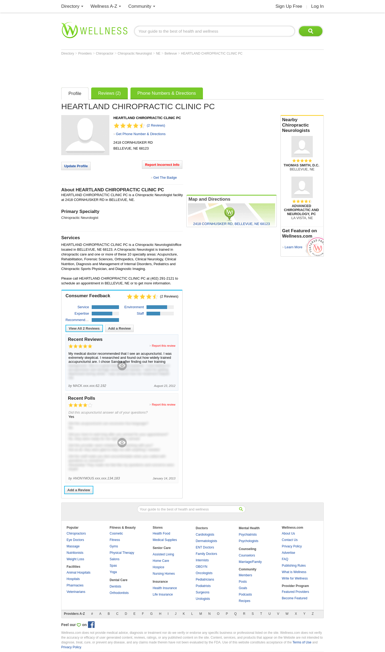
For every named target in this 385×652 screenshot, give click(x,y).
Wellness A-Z (104, 6)
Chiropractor (105, 53)
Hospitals (73, 579)
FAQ (285, 559)
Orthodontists (119, 593)
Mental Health (249, 528)
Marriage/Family (250, 562)
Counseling (247, 549)
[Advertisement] (158, 70)
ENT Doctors (205, 547)
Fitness (115, 540)
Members (245, 575)
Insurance (160, 582)
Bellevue (171, 53)
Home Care (161, 561)
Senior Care (162, 548)
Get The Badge (165, 178)
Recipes (244, 601)
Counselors (247, 555)
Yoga (113, 572)
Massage (73, 546)
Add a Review (119, 328)
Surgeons (202, 592)
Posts (243, 582)
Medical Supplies (165, 540)
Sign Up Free (288, 6)
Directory (70, 6)
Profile (74, 93)
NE (158, 53)
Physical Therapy (122, 553)
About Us (288, 533)
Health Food (161, 533)
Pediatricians (205, 579)
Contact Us (290, 540)
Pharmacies (75, 585)
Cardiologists (205, 534)
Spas (113, 565)
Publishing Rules (294, 565)
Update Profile (76, 166)
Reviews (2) (109, 93)
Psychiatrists (248, 534)
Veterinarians (76, 592)
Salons (115, 559)
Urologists (203, 599)
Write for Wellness (295, 578)
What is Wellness (294, 572)
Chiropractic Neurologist (135, 53)
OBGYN (201, 567)
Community (139, 6)
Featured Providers (295, 592)
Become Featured (294, 598)
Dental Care (119, 580)
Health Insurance (165, 588)
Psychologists (248, 541)
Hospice (158, 567)
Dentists (115, 586)
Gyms (114, 546)
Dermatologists (206, 541)
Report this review (163, 345)
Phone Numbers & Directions (166, 93)
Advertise (288, 553)
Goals (243, 588)
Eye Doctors (75, 540)
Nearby (302, 125)
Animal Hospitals (78, 572)
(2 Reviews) (156, 125)
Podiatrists (203, 586)
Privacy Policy (292, 546)
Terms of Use (301, 642)
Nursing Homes (164, 573)
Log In (317, 6)
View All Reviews (84, 328)
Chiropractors (76, 533)
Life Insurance (163, 594)
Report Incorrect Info (162, 165)
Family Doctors (206, 554)
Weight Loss (75, 559)
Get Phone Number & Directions (140, 134)
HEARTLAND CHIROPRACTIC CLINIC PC (211, 53)
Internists (202, 560)
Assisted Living (163, 554)
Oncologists (204, 573)
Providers (85, 53)
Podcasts (245, 594)
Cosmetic (116, 533)
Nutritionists (75, 553)
